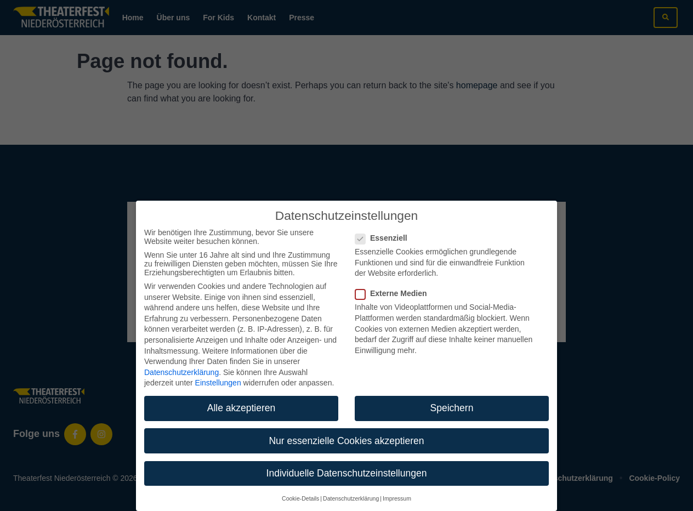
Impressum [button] (397, 486)
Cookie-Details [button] (300, 486)
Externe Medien (394, 281)
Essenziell (384, 226)
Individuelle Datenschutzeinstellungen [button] (346, 460)
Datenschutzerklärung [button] (351, 486)
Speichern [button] (452, 395)
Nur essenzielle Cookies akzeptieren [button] (346, 428)
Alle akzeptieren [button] (241, 395)
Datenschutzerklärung (181, 359)
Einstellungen (218, 370)
